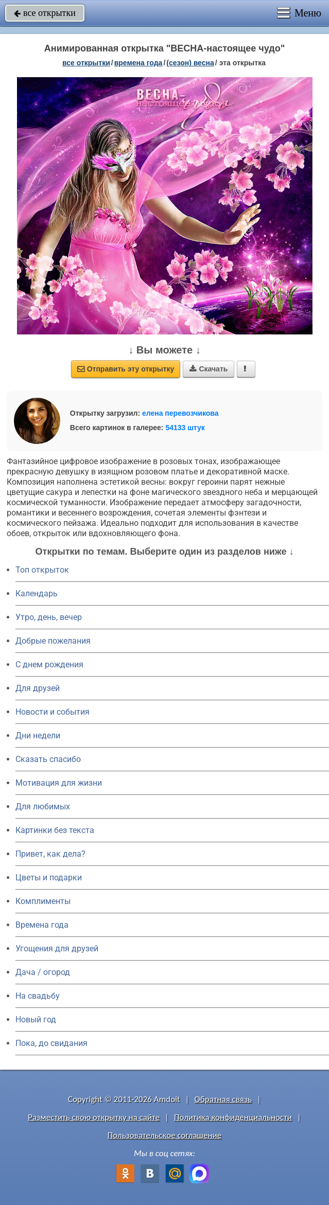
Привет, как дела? (50, 854)
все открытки (45, 13)
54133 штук (185, 427)
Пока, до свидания (51, 1043)
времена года (138, 63)
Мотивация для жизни (58, 783)
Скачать (208, 369)
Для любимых (42, 806)
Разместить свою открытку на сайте (94, 1117)
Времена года (41, 925)
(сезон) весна (190, 63)
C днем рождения (49, 664)
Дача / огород (42, 972)
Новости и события (52, 712)
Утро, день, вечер (48, 617)
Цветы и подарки (48, 877)
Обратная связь (223, 1099)
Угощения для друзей (56, 948)
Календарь (36, 593)
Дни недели (37, 735)
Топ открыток (42, 570)
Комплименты (43, 901)
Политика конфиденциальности (233, 1117)
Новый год (35, 1019)
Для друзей (37, 688)
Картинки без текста (54, 830)
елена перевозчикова (180, 413)
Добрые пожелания (53, 641)
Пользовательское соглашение (164, 1135)
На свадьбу (37, 996)
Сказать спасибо (48, 759)
